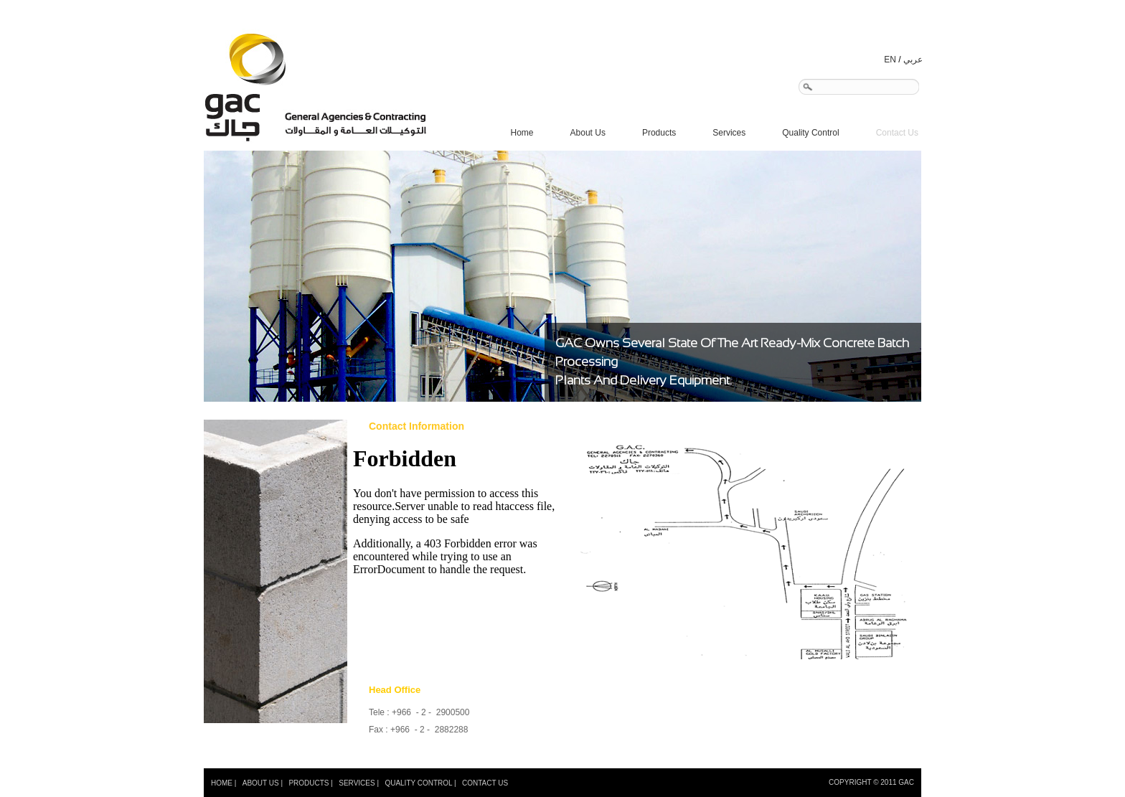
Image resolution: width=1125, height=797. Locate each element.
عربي (913, 60)
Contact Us (897, 133)
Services (733, 133)
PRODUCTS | (310, 783)
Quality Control (810, 133)
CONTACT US (485, 783)
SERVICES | (359, 783)
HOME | (223, 783)
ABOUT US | (263, 783)
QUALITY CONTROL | (420, 783)
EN (890, 60)
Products (663, 133)
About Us (588, 133)
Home (522, 133)
